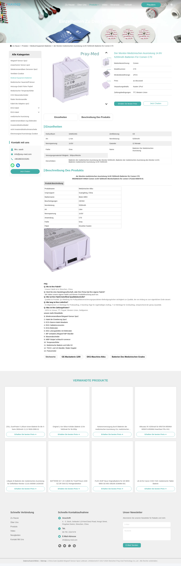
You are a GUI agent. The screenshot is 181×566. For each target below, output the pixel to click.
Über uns (82, 5)
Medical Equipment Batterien (40, 46)
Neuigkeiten (15, 535)
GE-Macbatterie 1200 (71, 357)
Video (12, 531)
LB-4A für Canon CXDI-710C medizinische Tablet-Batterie (155, 482)
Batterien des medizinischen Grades (128, 357)
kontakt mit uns (130, 5)
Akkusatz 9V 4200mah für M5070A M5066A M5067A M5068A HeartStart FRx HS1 (155, 428)
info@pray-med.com (23, 154)
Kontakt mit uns (17, 539)
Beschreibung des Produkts (96, 117)
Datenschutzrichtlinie (31, 561)
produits (94, 5)
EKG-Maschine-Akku (96, 357)
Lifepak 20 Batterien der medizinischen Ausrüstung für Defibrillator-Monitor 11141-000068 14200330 (25, 482)
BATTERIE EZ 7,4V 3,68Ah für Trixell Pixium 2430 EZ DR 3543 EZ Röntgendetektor (68, 482)
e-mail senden (132, 545)
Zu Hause (69, 5)
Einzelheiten (60, 117)
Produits (25, 46)
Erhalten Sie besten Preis (128, 104)
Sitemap (43, 561)
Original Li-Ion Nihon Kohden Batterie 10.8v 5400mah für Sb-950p (69, 428)
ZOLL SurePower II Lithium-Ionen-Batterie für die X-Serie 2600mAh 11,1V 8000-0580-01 (25, 428)
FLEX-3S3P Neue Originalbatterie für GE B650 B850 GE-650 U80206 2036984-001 (112, 482)
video (104, 5)
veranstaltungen (116, 5)
